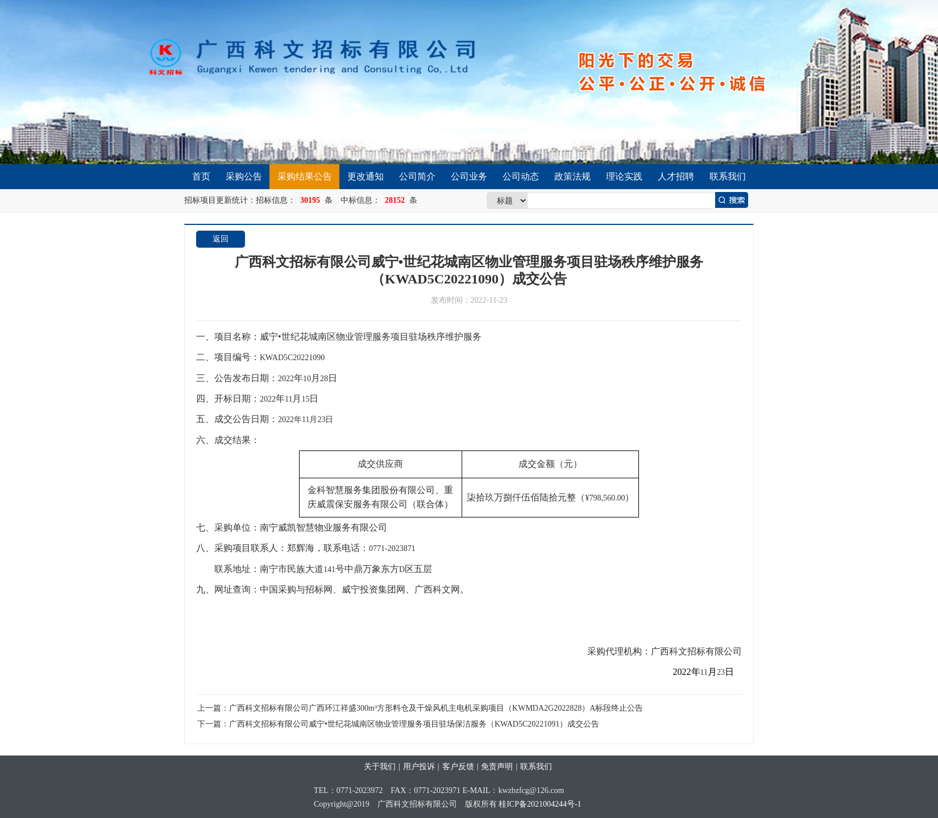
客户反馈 (458, 766)
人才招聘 (676, 176)
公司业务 (469, 176)
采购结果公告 (304, 176)
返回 (221, 239)
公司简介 (417, 176)
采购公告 (244, 176)
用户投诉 (419, 766)
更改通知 (365, 176)
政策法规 (572, 176)
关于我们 (380, 766)
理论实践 (624, 176)
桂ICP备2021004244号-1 (540, 804)
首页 (201, 176)
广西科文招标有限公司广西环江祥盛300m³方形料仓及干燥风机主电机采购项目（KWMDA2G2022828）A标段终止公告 (436, 708)
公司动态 (521, 176)
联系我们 (727, 176)
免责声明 (497, 766)
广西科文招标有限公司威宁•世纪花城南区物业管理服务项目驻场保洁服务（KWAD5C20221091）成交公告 (414, 724)
